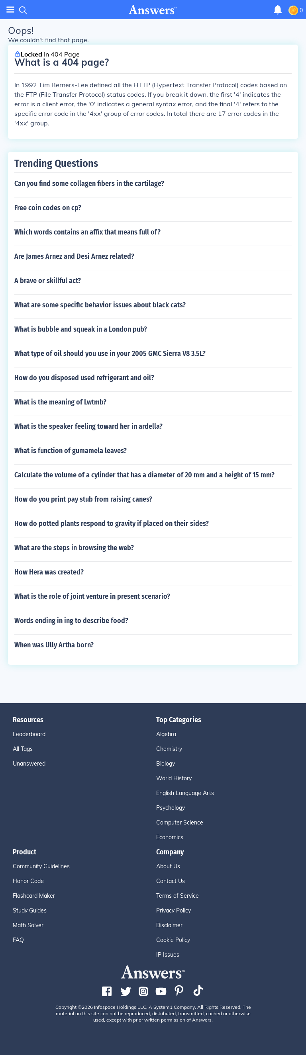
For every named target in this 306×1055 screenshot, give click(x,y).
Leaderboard (29, 734)
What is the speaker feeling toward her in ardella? (88, 426)
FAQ (18, 940)
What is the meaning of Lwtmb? (60, 402)
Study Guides (30, 910)
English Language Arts (185, 793)
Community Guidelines (41, 866)
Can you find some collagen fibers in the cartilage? (89, 183)
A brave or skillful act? (47, 280)
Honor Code (28, 881)
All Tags (23, 748)
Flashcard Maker (34, 895)
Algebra (166, 734)
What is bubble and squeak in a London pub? (80, 329)
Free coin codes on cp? (47, 207)
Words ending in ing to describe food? (71, 620)
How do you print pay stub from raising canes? (83, 499)
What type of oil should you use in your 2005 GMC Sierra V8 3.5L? (110, 353)
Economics (169, 837)
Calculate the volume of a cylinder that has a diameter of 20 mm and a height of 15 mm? (144, 475)
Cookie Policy (173, 940)
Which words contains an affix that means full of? (87, 232)
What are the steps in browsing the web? (74, 547)
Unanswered (29, 763)
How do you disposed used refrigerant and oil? (84, 377)
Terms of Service (177, 895)
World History (174, 778)
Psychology (170, 807)
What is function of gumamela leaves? (70, 450)
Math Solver (28, 925)
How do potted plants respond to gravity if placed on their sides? (111, 523)
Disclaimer (169, 925)
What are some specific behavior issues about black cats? (100, 305)
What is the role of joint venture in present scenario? (92, 596)
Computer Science (179, 822)
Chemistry (169, 748)
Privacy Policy (173, 910)
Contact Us (170, 881)
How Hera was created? (49, 572)
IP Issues (167, 954)
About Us (168, 866)
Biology (165, 763)
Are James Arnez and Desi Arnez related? (74, 256)
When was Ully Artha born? (54, 645)
